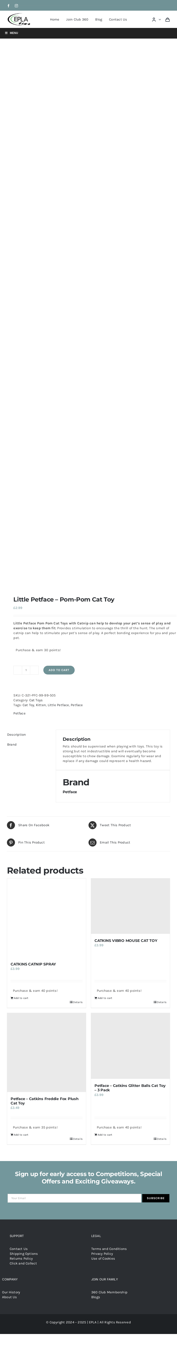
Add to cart (59, 670)
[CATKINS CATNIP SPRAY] (46, 917)
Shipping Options (24, 1254)
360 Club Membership (109, 1292)
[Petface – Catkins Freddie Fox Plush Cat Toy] (46, 1052)
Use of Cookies (103, 1258)
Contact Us (19, 1249)
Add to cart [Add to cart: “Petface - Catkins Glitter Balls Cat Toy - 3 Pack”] (105, 1134)
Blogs (95, 1297)
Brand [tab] (12, 744)
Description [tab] (16, 734)
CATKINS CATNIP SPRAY (33, 964)
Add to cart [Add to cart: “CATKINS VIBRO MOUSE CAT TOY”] (105, 998)
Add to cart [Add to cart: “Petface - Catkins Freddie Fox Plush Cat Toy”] (21, 1134)
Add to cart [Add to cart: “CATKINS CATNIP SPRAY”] (21, 998)
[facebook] (8, 5)
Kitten (41, 705)
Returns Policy (21, 1258)
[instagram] (16, 5)
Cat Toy (28, 705)
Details (78, 1002)
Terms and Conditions (109, 1249)
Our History (11, 1292)
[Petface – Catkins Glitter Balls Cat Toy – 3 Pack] (130, 1046)
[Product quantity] (26, 670)
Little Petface (58, 705)
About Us (9, 1297)
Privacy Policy (102, 1254)
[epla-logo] (19, 14)
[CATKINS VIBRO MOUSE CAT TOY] (130, 906)
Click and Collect (23, 1263)
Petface (77, 705)
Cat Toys (36, 700)
